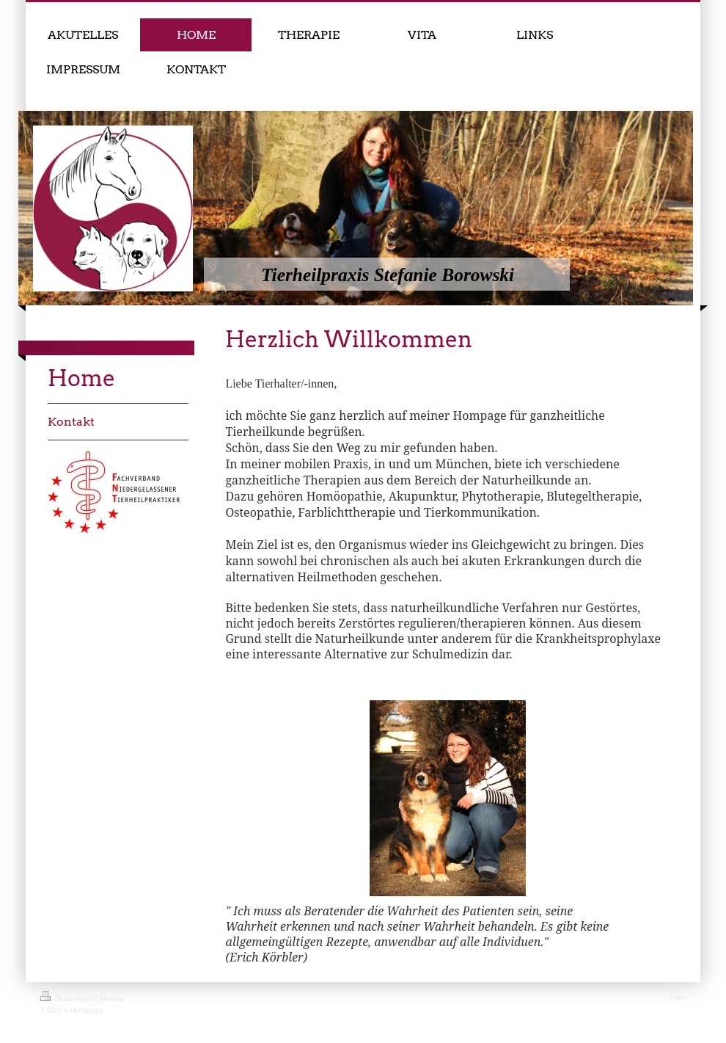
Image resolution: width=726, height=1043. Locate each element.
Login (678, 996)
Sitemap (111, 998)
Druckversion (67, 997)
